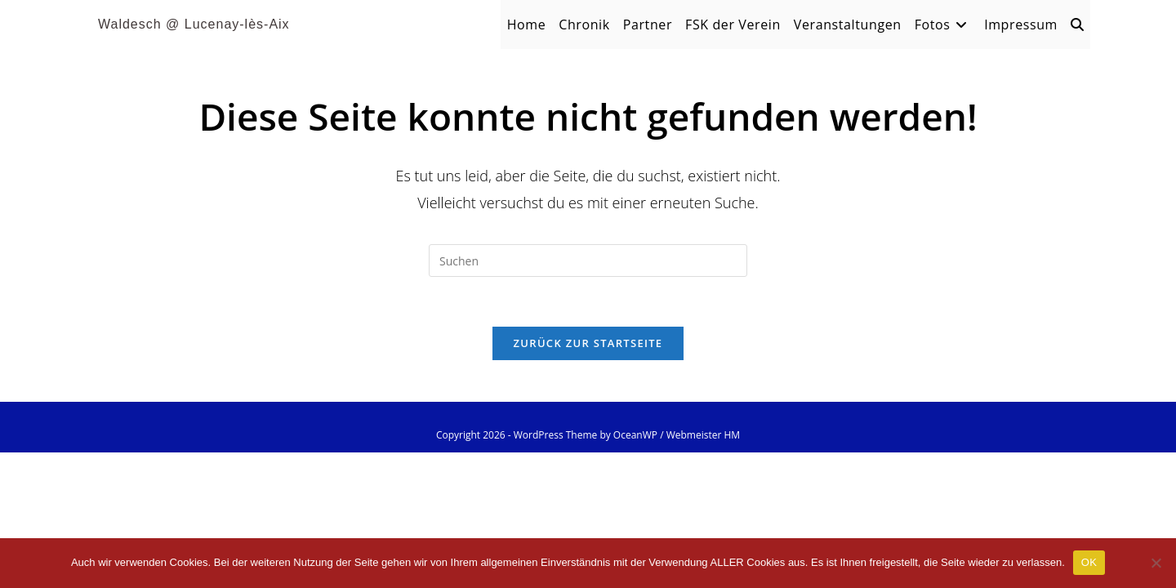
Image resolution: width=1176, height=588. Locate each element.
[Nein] (1155, 563)
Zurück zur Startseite (588, 343)
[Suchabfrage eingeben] (588, 260)
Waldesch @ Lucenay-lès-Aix (194, 24)
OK (1089, 562)
